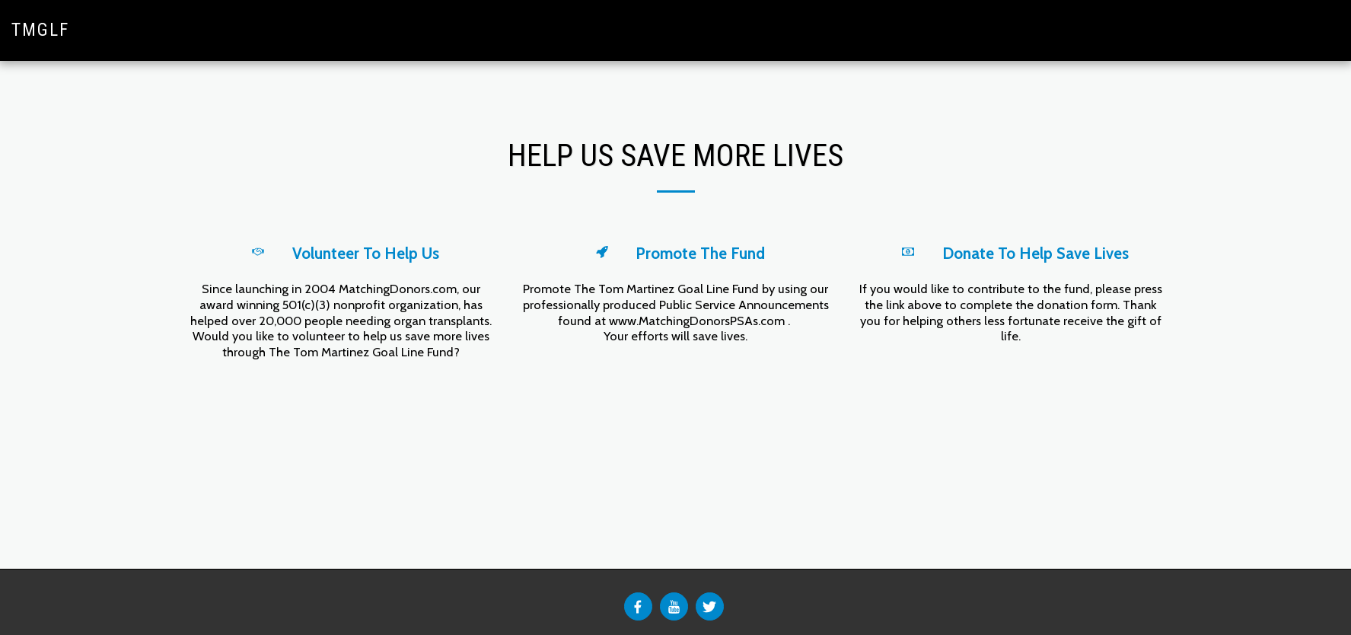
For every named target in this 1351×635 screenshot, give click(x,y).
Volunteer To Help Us (365, 253)
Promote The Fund (700, 253)
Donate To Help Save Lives (1035, 253)
